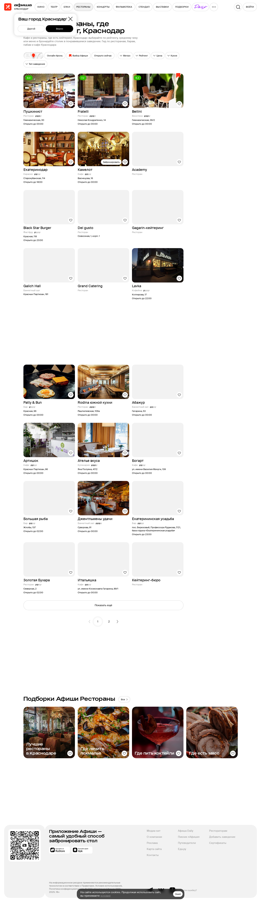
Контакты (153, 855)
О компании (154, 837)
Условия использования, (109, 885)
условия (105, 895)
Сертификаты (217, 843)
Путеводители (187, 843)
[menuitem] (41, 7)
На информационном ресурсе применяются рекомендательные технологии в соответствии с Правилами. (85, 884)
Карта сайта (154, 849)
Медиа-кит (153, 831)
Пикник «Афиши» (189, 837)
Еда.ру (182, 849)
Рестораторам (218, 831)
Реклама (152, 843)
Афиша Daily (185, 831)
